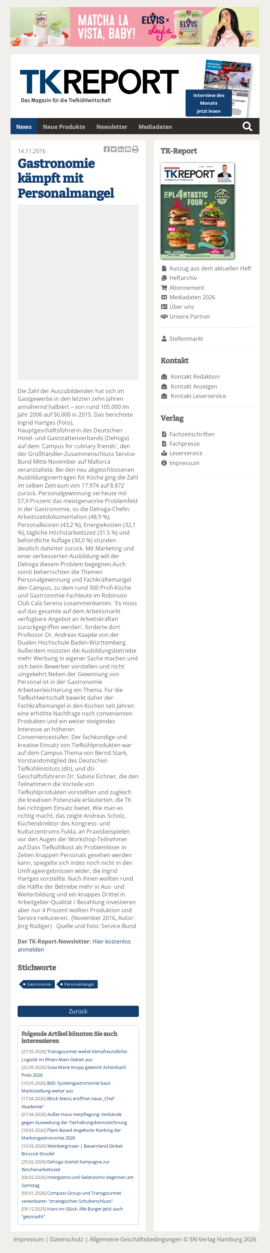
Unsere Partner (190, 316)
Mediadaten (155, 127)
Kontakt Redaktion (195, 376)
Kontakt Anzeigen (194, 386)
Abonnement (186, 288)
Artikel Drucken (135, 150)
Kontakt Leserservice (198, 396)
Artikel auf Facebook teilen (107, 150)
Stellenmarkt (186, 338)
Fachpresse (184, 444)
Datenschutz (67, 1239)
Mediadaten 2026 (192, 297)
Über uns (181, 307)
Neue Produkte (64, 127)
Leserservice (185, 453)
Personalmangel (79, 984)
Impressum (184, 463)
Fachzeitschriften (192, 434)
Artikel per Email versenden (128, 150)
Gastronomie (39, 984)
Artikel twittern (114, 150)
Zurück (78, 1011)
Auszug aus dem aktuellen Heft (210, 268)
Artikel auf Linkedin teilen (121, 150)
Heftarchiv (183, 278)
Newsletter (111, 127)
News (24, 127)
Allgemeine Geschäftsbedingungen (136, 1239)
